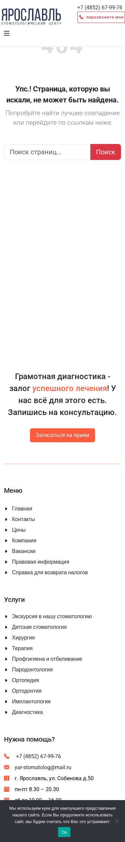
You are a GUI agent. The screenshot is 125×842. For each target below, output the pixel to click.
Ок (64, 832)
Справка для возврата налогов (50, 573)
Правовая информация (40, 562)
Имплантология (31, 702)
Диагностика (27, 712)
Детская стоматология (39, 627)
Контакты (23, 519)
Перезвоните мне (101, 17)
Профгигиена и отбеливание (47, 659)
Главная (22, 509)
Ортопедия (25, 680)
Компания (24, 541)
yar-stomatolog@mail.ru (37, 767)
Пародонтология (32, 670)
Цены (19, 530)
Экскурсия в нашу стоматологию (52, 617)
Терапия (22, 648)
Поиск (105, 152)
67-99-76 (99, 7)
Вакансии (24, 551)
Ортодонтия (27, 691)
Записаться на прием (62, 435)
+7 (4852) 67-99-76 (32, 756)
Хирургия (23, 638)
